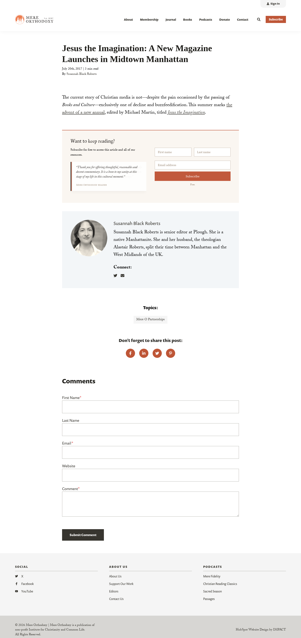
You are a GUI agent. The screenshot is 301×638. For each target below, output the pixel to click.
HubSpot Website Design (252, 631)
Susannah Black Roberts (81, 75)
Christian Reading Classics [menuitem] (220, 584)
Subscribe (193, 177)
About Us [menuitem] (115, 577)
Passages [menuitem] (209, 599)
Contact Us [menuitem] (116, 599)
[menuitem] (273, 4)
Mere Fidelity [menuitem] (211, 577)
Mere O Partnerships (150, 320)
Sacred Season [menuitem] (212, 592)
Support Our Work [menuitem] (121, 584)
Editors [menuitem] (113, 592)
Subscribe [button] (276, 19)
